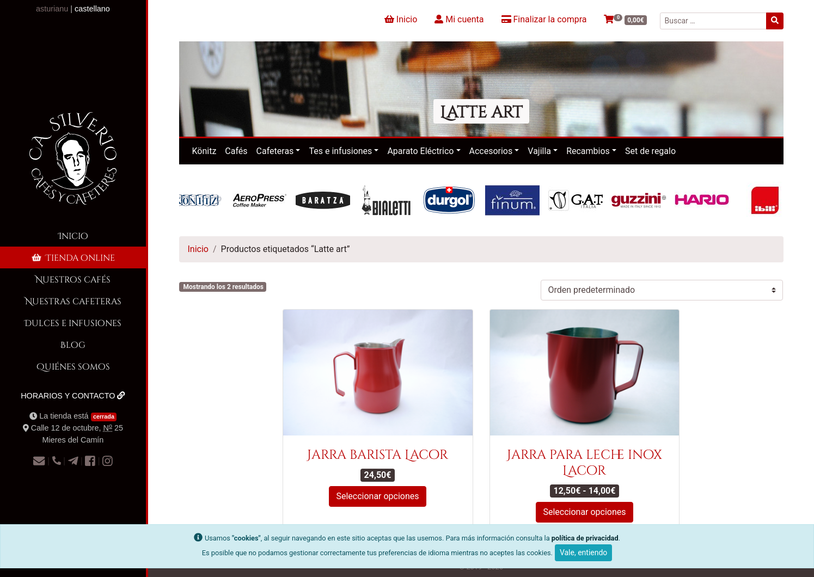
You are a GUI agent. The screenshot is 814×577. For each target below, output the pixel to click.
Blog (72, 344)
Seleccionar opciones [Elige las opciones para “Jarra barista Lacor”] (377, 496)
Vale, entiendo (583, 552)
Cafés (236, 151)
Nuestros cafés (73, 279)
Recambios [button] (588, 151)
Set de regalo (650, 151)
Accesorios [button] (491, 151)
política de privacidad (585, 538)
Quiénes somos (73, 366)
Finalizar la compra (544, 19)
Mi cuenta (458, 19)
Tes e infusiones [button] (340, 151)
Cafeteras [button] (275, 151)
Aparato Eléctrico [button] (420, 151)
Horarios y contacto (73, 395)
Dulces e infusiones (73, 322)
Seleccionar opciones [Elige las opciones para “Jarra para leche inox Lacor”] (584, 512)
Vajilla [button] (539, 151)
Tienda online (72, 257)
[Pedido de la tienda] (662, 290)
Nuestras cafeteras (73, 301)
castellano (92, 8)
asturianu (52, 8)
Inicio (73, 235)
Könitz (204, 151)
